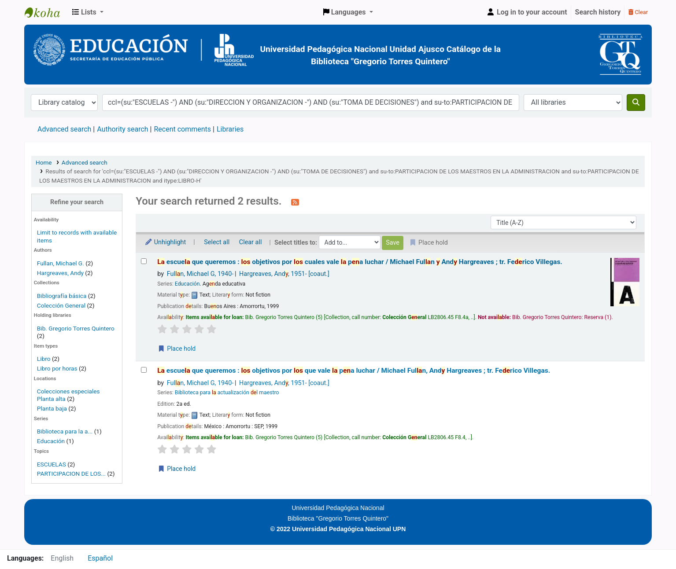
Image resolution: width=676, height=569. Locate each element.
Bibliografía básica (62, 295)
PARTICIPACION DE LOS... (71, 473)
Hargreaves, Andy (60, 272)
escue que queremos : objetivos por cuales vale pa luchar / (359, 262)
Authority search (122, 129)
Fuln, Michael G (200, 274)
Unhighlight (165, 242)
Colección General (62, 305)
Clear (638, 12)
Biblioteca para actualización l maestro (227, 392)
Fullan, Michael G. (60, 263)
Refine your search (76, 202)
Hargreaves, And (284, 274)
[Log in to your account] (527, 12)
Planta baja (52, 408)
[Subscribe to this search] (295, 202)
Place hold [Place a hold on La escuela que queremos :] (177, 348)
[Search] (636, 102)
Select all (216, 242)
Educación (51, 440)
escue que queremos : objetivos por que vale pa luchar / (353, 370)
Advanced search (64, 129)
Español (100, 558)
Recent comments (182, 129)
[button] (88, 12)
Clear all (250, 242)
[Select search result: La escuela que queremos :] (144, 261)
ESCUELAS (51, 464)
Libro (44, 358)
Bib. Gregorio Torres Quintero (76, 328)
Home (44, 162)
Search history (598, 12)
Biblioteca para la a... (64, 431)
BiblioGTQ (47, 12)
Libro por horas (57, 368)
